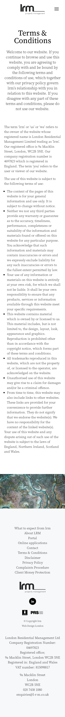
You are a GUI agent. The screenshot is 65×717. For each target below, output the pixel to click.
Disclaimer (33, 557)
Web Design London (32, 626)
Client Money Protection (32, 572)
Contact (32, 548)
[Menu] (56, 8)
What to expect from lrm (32, 528)
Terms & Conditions (32, 552)
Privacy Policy (32, 562)
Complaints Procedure (32, 567)
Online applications (32, 543)
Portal (32, 538)
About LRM (32, 533)
